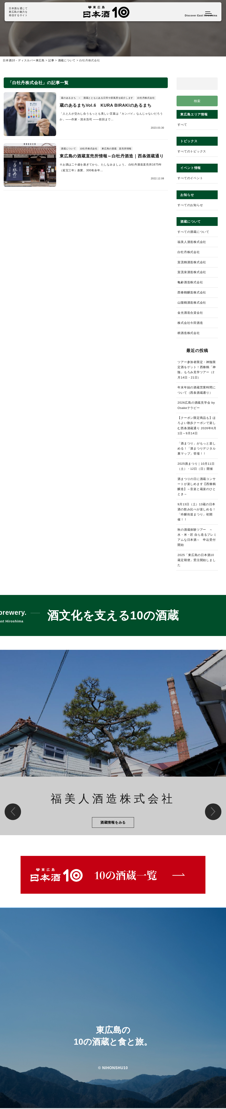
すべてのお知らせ (190, 205)
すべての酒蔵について (193, 232)
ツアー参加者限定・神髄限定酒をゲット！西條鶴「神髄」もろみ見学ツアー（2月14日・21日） (196, 370)
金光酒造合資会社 (190, 313)
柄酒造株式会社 (188, 333)
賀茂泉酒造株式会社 (191, 272)
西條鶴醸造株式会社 (191, 292)
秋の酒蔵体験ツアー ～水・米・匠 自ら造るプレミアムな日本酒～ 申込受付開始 (196, 537)
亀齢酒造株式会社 (190, 282)
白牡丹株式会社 (188, 252)
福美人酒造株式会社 (191, 242)
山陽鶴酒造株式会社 (191, 303)
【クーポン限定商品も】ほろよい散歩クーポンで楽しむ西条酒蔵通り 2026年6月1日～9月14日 (197, 425)
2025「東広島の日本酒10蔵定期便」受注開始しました (196, 560)
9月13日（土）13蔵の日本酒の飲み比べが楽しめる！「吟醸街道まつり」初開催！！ (196, 512)
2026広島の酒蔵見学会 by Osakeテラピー (196, 405)
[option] (113, 743)
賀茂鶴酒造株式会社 (191, 262)
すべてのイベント (190, 178)
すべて (182, 125)
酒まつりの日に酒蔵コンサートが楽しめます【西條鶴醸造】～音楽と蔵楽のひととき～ (196, 486)
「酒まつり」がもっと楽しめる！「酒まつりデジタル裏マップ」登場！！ (196, 448)
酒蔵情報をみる (113, 823)
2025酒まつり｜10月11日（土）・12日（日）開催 (196, 466)
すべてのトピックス (191, 151)
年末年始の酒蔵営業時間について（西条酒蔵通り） (196, 390)
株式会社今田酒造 (190, 323)
